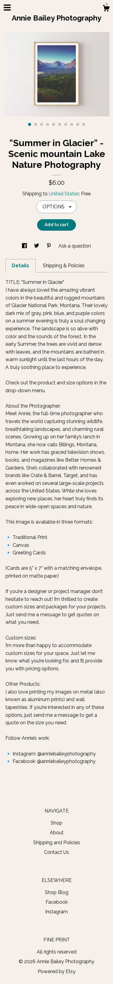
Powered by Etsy (57, 971)
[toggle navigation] (7, 8)
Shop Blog (56, 892)
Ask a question (74, 246)
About (57, 832)
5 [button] (53, 124)
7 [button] (65, 124)
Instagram (56, 912)
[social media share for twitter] (37, 246)
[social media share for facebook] (25, 246)
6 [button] (59, 124)
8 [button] (71, 124)
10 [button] (83, 124)
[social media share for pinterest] (49, 246)
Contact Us (56, 852)
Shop (56, 823)
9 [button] (77, 124)
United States (64, 194)
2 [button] (35, 124)
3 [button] (41, 124)
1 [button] (29, 124)
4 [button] (47, 124)
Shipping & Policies (64, 265)
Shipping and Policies (56, 842)
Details (20, 265)
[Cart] (106, 9)
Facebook (57, 902)
